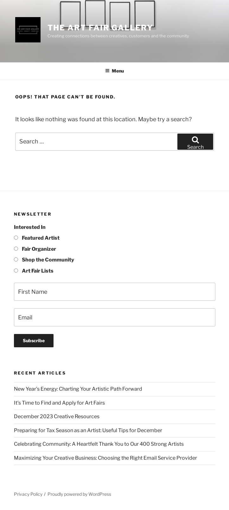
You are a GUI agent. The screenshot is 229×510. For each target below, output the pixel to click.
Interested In (30, 227)
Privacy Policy (28, 494)
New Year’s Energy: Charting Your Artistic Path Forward (78, 389)
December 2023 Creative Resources (56, 416)
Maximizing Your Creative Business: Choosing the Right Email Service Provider (105, 458)
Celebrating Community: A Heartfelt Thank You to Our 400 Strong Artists (99, 444)
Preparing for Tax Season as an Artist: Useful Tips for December (88, 430)
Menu (114, 70)
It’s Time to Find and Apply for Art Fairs (59, 403)
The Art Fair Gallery (100, 27)
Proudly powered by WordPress (79, 494)
